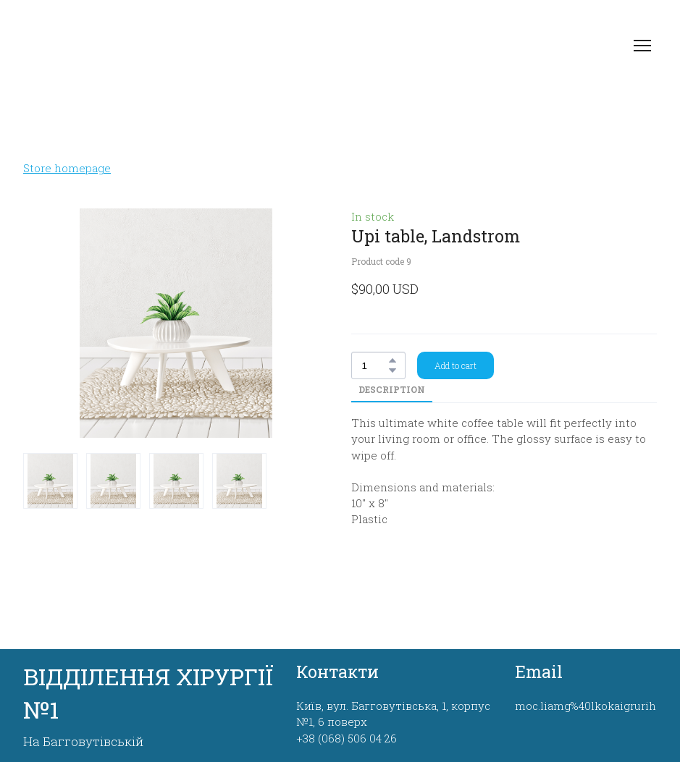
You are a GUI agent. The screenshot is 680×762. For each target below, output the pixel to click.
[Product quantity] (375, 365)
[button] (392, 360)
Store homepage (67, 168)
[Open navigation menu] (642, 45)
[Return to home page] (120, 45)
